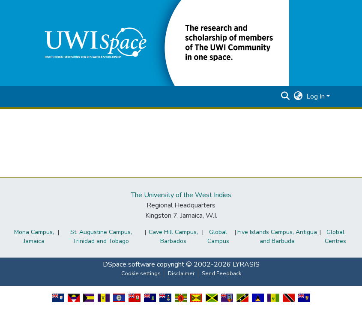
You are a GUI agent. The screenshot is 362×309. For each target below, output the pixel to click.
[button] (160, 42)
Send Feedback (221, 273)
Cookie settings (141, 273)
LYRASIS (246, 264)
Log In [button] (316, 96)
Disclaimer (181, 273)
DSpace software (129, 264)
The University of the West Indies (181, 195)
